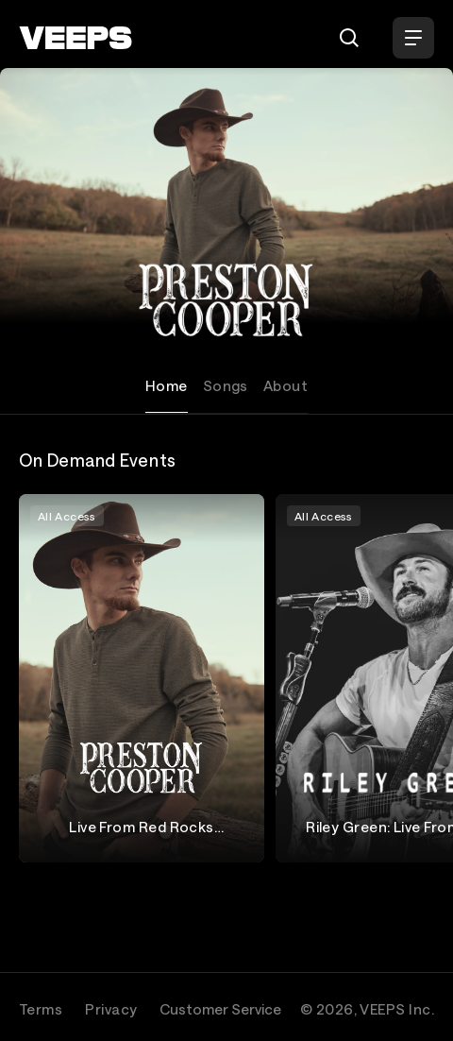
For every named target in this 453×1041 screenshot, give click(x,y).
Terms (40, 1008)
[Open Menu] (413, 38)
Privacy (111, 1008)
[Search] (349, 38)
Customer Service (220, 1008)
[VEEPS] (75, 37)
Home (166, 385)
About (285, 385)
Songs (225, 385)
